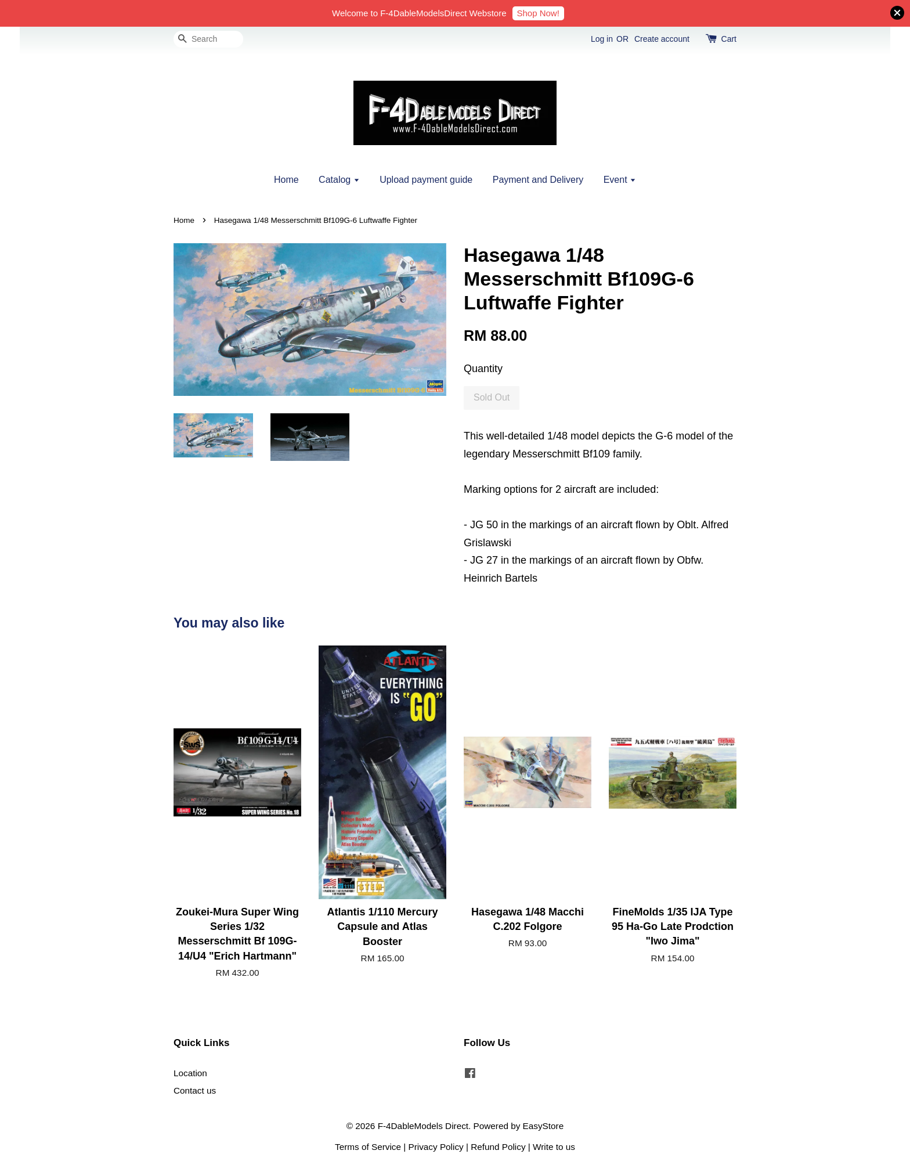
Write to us (554, 1147)
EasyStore (543, 1126)
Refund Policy (498, 1147)
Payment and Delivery (538, 180)
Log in (602, 39)
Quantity (483, 368)
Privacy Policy (436, 1147)
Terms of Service (368, 1147)
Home (286, 180)
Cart (728, 39)
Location (190, 1073)
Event (620, 180)
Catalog (339, 180)
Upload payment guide (426, 180)
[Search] (208, 39)
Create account (661, 39)
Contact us (195, 1090)
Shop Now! (538, 13)
